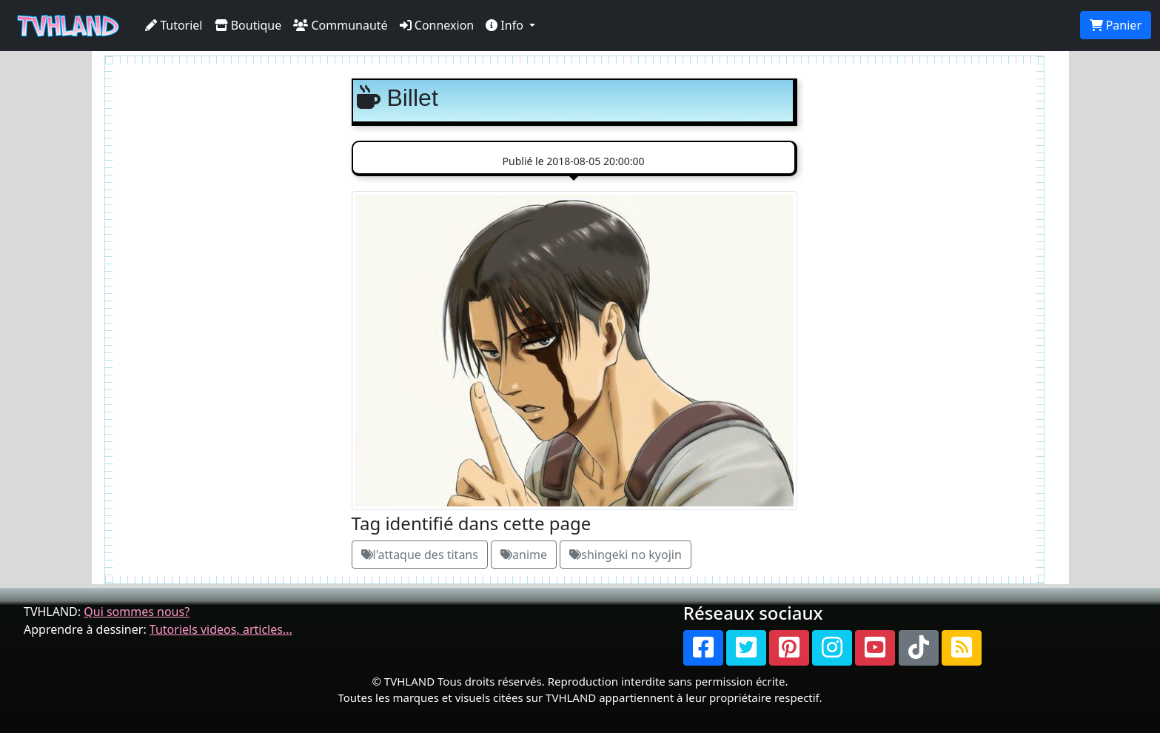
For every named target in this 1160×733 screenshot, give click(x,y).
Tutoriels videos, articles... (221, 629)
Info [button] (506, 25)
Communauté (340, 25)
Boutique (248, 25)
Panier (1115, 25)
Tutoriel (174, 25)
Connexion (437, 25)
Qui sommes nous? (137, 611)
